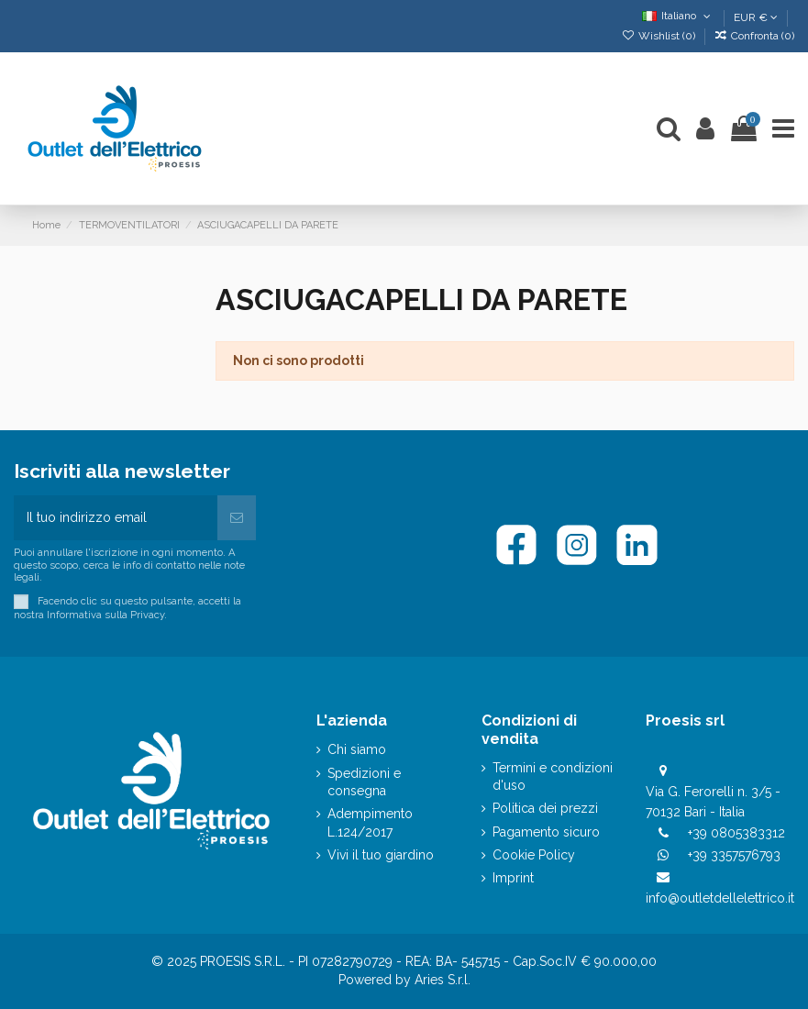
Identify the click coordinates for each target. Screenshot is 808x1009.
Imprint (513, 877)
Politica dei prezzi (545, 808)
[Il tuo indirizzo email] (115, 517)
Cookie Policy (534, 855)
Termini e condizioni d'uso (553, 776)
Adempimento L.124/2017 (370, 822)
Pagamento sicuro (546, 832)
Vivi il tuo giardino (380, 855)
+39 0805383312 (736, 833)
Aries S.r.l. (442, 979)
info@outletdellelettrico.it (720, 898)
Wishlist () (659, 35)
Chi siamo (356, 749)
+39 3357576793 (734, 855)
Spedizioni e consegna (364, 782)
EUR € (756, 17)
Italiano (678, 15)
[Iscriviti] (236, 517)
